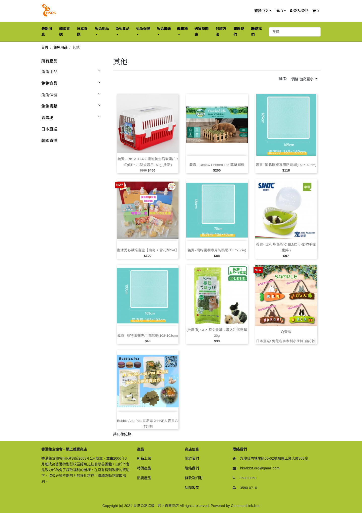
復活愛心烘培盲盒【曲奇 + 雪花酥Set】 (148, 250)
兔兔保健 (49, 95)
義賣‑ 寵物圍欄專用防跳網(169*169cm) (286, 165)
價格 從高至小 (302, 79)
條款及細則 (193, 478)
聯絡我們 (192, 468)
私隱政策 (192, 488)
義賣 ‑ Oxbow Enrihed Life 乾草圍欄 (216, 165)
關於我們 (192, 458)
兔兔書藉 (49, 106)
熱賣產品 (144, 478)
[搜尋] (295, 32)
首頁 (44, 47)
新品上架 (144, 458)
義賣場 (47, 118)
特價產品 (144, 468)
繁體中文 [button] (261, 11)
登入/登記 (299, 11)
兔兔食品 (49, 83)
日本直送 (49, 129)
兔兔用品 (60, 47)
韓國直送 (49, 141)
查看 (286, 332)
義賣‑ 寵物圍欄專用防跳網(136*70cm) (217, 250)
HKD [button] (279, 11)
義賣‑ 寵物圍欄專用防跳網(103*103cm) (147, 335)
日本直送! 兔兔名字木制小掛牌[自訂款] (286, 341)
